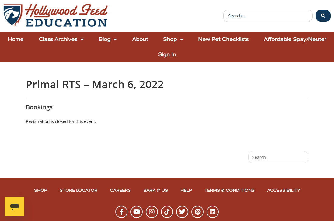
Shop (173, 39)
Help (186, 190)
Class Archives (61, 39)
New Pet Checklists (223, 39)
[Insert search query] (278, 157)
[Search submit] (323, 16)
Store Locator (78, 190)
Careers (120, 190)
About (140, 39)
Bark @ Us (155, 190)
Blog (108, 39)
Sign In (167, 54)
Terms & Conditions (229, 190)
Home (15, 39)
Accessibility (283, 190)
